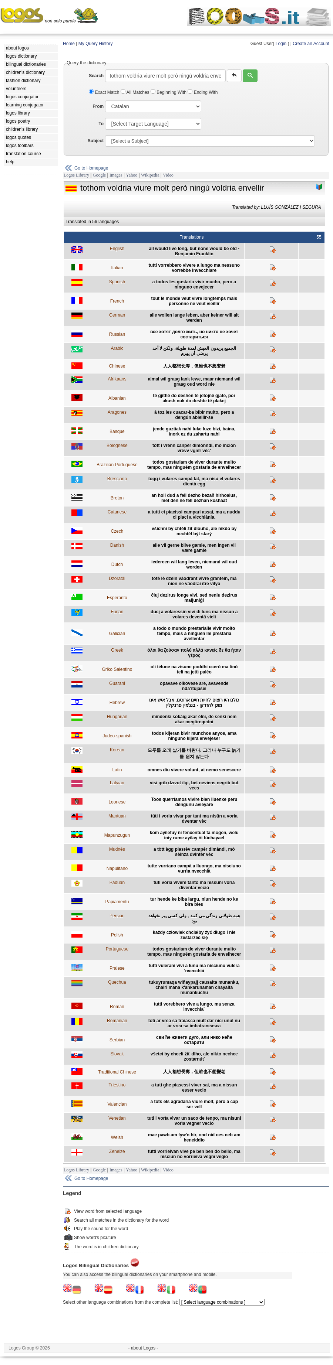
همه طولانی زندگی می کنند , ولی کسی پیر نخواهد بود (194, 918)
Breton (117, 498)
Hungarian (117, 716)
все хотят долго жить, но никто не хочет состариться (194, 334)
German (117, 315)
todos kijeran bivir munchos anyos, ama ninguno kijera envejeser (194, 736)
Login (281, 43)
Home (69, 43)
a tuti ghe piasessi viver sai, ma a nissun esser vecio (194, 1087)
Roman (117, 1006)
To (101, 123)
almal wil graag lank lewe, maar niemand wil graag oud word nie (194, 381)
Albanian (117, 398)
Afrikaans (117, 379)
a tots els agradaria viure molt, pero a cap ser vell (194, 1104)
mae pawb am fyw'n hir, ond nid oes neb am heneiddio (194, 1137)
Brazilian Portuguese (117, 464)
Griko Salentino (117, 669)
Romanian (117, 1020)
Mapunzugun (117, 835)
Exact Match (105, 92)
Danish (117, 545)
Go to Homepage (91, 168)
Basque (117, 431)
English (117, 248)
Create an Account (311, 43)
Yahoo (131, 175)
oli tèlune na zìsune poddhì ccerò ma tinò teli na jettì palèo (194, 669)
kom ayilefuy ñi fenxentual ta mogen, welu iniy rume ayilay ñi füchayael (194, 835)
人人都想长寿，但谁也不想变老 (194, 366)
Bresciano (117, 478)
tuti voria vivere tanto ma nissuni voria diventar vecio (194, 885)
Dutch (117, 564)
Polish (117, 935)
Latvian (117, 782)
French (117, 301)
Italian (117, 267)
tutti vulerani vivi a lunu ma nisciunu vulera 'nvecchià (194, 968)
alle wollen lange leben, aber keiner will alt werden (194, 318)
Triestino (117, 1085)
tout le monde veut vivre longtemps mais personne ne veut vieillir (194, 301)
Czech (117, 531)
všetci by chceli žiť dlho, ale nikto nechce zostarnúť (194, 1056)
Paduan (117, 882)
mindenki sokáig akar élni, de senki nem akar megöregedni (194, 719)
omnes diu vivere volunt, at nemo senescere (194, 769)
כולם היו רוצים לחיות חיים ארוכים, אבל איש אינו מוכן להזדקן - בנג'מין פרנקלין (194, 702)
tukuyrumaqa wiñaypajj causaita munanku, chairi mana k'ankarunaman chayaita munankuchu (194, 987)
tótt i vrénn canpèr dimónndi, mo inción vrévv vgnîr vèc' (194, 448)
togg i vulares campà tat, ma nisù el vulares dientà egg (194, 481)
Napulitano (117, 868)
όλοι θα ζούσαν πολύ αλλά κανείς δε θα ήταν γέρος (194, 653)
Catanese (117, 512)
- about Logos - (143, 1348)
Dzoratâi (117, 578)
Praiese (117, 968)
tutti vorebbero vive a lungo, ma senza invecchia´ (194, 1006)
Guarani (117, 683)
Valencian (117, 1104)
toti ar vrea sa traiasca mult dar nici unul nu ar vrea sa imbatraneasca (194, 1023)
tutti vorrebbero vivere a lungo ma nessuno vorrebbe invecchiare (194, 268)
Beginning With (169, 92)
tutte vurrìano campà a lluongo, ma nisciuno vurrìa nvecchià (194, 868)
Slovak (117, 1054)
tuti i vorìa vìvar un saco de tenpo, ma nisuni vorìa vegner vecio (194, 1121)
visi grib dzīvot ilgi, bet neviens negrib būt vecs (194, 785)
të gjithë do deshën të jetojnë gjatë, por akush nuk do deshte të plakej (194, 398)
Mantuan (117, 816)
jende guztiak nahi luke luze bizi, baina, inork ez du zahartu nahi (194, 431)
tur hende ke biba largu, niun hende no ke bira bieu (194, 902)
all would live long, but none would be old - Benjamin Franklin (194, 251)
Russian (117, 334)
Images (116, 175)
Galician (117, 633)
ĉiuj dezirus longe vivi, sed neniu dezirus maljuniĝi (194, 598)
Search (96, 75)
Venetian (117, 1118)
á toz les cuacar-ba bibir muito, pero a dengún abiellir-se (194, 415)
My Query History (95, 43)
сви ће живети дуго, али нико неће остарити (194, 1040)
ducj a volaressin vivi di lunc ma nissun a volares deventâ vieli (194, 614)
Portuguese (117, 949)
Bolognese (117, 445)
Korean (117, 750)
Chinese (117, 366)
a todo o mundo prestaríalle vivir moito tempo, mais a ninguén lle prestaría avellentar (194, 633)
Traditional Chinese (117, 1072)
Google (99, 175)
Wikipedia (150, 175)
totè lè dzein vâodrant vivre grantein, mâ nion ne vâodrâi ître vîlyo (194, 581)
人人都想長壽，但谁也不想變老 (194, 1071)
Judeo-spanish (116, 735)
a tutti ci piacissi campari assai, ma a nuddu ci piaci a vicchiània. (194, 514)
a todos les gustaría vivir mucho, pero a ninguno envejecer (194, 284)
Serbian (117, 1039)
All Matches (136, 92)
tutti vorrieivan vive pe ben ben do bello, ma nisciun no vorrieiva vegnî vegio (194, 1154)
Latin (117, 769)
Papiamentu (117, 901)
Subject (96, 140)
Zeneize (117, 1151)
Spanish (117, 281)
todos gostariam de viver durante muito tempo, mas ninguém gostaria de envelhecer (194, 465)
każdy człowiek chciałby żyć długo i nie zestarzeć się (194, 935)
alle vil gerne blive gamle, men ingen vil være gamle (194, 548)
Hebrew (117, 702)
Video (168, 175)
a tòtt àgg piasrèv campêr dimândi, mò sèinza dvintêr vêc (194, 852)
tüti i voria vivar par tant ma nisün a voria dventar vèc (194, 818)
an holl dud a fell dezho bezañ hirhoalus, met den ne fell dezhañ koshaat (194, 498)
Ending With (203, 92)
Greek (117, 650)
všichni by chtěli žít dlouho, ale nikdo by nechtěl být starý (194, 531)
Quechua (117, 982)
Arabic (117, 348)
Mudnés (117, 849)
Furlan (117, 611)
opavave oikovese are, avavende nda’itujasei (194, 686)
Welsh (117, 1137)
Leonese (116, 802)
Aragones (117, 412)
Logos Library (76, 175)
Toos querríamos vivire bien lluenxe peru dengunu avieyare (194, 802)
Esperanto (117, 597)
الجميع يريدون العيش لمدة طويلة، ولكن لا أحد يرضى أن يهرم (194, 351)
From (98, 106)
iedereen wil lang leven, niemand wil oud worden (194, 564)
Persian (117, 915)
